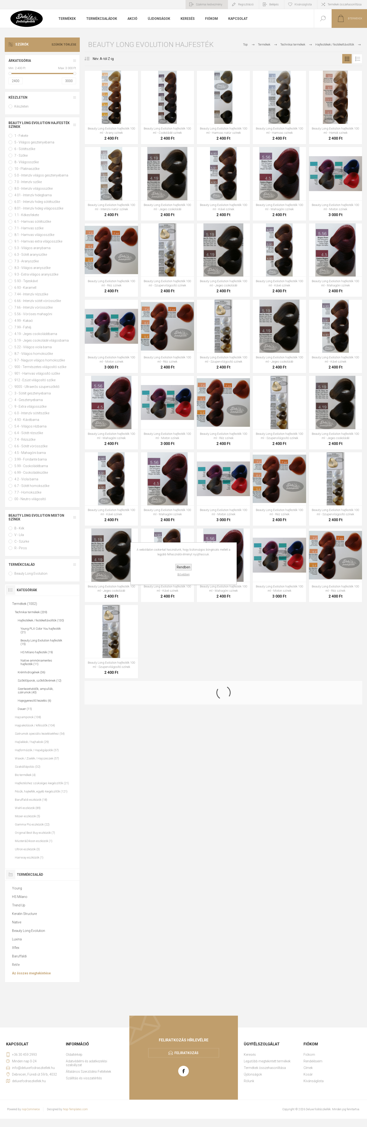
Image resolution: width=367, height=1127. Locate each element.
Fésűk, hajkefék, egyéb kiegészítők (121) (41, 791)
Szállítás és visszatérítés (84, 1078)
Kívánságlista (314, 1081)
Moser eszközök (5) (27, 816)
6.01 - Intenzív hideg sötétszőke (37, 202)
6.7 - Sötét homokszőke (31, 486)
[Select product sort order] (99, 58)
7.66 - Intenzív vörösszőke (33, 307)
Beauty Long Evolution (30, 573)
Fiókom (309, 1054)
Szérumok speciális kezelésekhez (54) (40, 733)
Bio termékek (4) (25, 775)
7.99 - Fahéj (22, 327)
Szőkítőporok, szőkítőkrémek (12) (39, 680)
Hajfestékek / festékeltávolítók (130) (41, 620)
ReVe (16, 965)
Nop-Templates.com (75, 1109)
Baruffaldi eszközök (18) (31, 799)
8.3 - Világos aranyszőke (32, 268)
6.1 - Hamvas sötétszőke (32, 221)
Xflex (15, 948)
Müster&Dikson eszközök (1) (33, 841)
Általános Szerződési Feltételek (88, 1071)
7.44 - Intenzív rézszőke (31, 294)
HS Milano (19, 897)
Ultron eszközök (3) (27, 849)
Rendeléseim (313, 1061)
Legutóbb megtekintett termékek (267, 1061)
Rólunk (249, 1081)
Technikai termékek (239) (31, 612)
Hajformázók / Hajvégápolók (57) (37, 750)
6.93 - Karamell (25, 287)
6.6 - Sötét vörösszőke (30, 446)
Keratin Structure (24, 914)
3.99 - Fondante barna (30, 459)
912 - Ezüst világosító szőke (34, 380)
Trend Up (18, 905)
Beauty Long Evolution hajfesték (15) (41, 642)
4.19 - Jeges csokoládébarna (35, 334)
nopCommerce (31, 1109)
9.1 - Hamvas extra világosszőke (38, 241)
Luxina (17, 939)
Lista (357, 58)
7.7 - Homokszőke (27, 492)
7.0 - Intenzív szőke (28, 182)
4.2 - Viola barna (26, 479)
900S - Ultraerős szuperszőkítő (36, 387)
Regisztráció (245, 4)
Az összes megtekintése (31, 973)
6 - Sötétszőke (24, 149)
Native (16, 922)
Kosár (308, 1074)
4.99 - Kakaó (23, 321)
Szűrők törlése (63, 44)
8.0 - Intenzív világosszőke (33, 188)
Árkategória (19, 61)
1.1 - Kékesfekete (26, 215)
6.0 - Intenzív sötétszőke (31, 413)
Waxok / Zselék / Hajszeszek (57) (37, 758)
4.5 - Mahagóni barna (30, 453)
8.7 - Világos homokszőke (33, 354)
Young (17, 888)
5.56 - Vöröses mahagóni (33, 314)
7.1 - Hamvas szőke (28, 228)
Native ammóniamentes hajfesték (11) (36, 662)
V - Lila (19, 535)
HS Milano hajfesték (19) (37, 652)
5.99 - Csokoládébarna (31, 466)
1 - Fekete (21, 136)
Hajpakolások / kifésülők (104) (35, 725)
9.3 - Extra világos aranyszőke (36, 274)
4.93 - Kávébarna (26, 420)
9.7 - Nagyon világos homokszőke (39, 360)
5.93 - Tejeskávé (26, 281)
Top (245, 44)
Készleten (17, 97)
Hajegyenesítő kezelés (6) (34, 700)
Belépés (274, 4)
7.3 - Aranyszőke (26, 261)
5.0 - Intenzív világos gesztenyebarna (41, 175)
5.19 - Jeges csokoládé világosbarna (41, 340)
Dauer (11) (25, 709)
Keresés (250, 1054)
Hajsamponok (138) (28, 717)
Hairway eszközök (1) (29, 857)
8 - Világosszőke (26, 162)
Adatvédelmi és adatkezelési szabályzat (86, 1063)
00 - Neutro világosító (30, 499)
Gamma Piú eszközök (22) (32, 824)
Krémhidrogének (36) (31, 672)
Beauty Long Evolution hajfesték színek (39, 125)
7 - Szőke (21, 155)
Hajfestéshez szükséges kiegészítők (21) (42, 783)
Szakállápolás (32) (27, 766)
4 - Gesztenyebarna (28, 400)
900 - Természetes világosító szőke (40, 367)
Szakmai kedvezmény (209, 4)
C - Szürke (21, 541)
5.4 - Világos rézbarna (30, 426)
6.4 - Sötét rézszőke (28, 433)
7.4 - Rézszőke (24, 439)
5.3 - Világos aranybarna (32, 248)
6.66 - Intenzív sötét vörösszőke (37, 301)
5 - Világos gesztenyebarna (34, 142)
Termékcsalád (21, 564)
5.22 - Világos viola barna (33, 347)
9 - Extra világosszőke (30, 406)
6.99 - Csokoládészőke (31, 472)
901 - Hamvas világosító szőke (37, 373)
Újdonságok (253, 1074)
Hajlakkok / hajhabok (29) (32, 742)
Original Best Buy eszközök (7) (35, 832)
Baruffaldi (19, 956)
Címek (308, 1068)
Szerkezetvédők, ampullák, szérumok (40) (35, 690)
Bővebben (183, 574)
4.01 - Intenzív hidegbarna (33, 195)
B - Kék (19, 528)
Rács (347, 58)
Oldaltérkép (74, 1054)
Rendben (183, 567)
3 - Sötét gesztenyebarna (32, 393)
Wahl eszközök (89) (28, 808)
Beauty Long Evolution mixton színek (36, 517)
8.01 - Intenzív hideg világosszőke (38, 208)
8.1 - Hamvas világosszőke (34, 235)
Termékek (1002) (24, 604)
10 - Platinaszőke (26, 169)
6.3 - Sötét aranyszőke (30, 254)
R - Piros (20, 548)
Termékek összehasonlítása (345, 4)
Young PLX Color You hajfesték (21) (41, 630)
